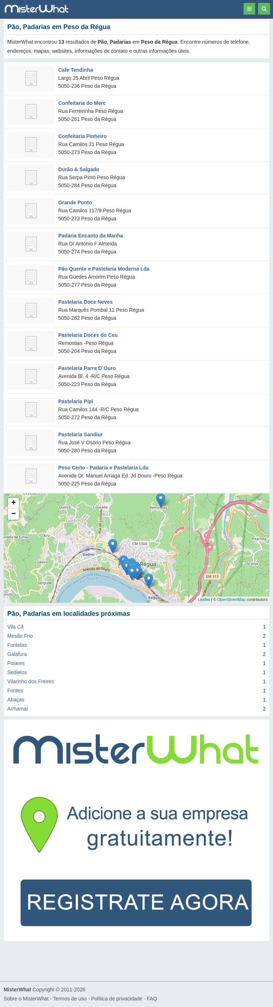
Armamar (17, 709)
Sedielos (17, 672)
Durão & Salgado (78, 169)
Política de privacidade (116, 999)
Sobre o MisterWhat (26, 999)
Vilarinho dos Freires (30, 681)
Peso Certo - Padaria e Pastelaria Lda (103, 468)
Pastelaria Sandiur (80, 434)
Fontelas (17, 645)
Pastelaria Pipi (75, 401)
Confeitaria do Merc (82, 103)
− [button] (13, 514)
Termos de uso (70, 999)
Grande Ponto (75, 202)
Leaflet (204, 599)
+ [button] (13, 503)
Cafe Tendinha (75, 70)
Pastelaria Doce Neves (85, 302)
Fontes (15, 690)
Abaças (15, 700)
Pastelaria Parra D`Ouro (87, 368)
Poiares (15, 663)
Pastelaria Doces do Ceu (88, 335)
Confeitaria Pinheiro (82, 136)
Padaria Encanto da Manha (90, 236)
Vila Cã (15, 627)
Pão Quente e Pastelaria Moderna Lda (104, 269)
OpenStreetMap (231, 599)
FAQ (152, 999)
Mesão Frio (20, 636)
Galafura (17, 654)
